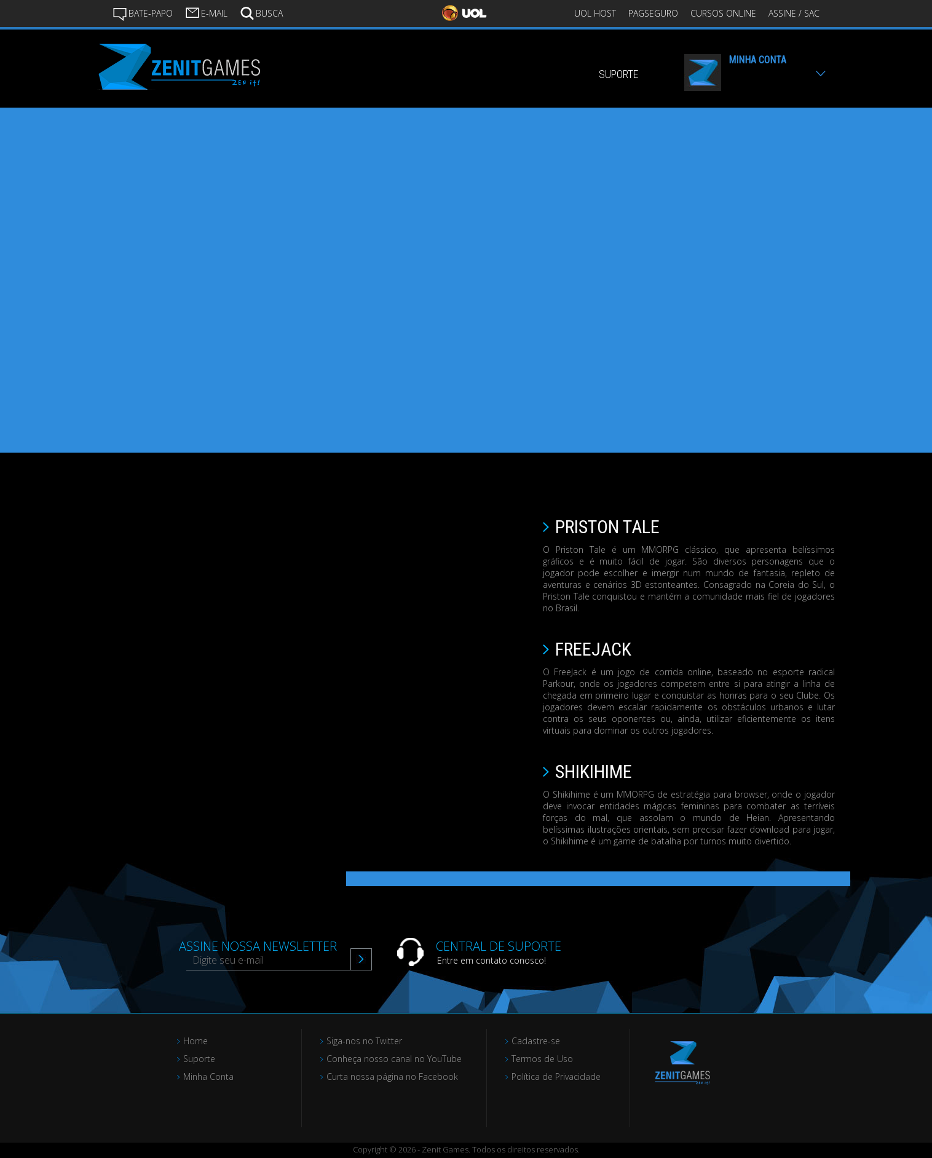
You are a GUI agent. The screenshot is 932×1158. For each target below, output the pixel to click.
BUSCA (261, 12)
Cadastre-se (535, 1041)
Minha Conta (208, 1076)
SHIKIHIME (593, 771)
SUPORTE (618, 74)
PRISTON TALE (607, 526)
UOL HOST (595, 13)
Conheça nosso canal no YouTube (394, 1059)
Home (195, 1041)
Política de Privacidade (556, 1076)
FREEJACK (593, 649)
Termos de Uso (542, 1059)
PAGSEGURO (653, 13)
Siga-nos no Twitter (364, 1041)
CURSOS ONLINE (723, 13)
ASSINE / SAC (793, 13)
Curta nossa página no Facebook (392, 1076)
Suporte (199, 1059)
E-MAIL (206, 12)
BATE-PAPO (143, 13)
